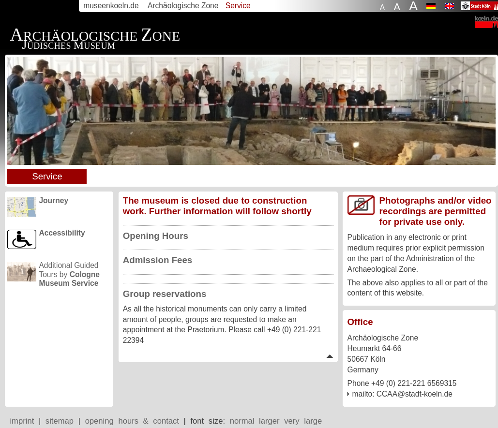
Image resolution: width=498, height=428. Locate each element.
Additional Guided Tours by (69, 271)
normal (242, 421)
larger (269, 421)
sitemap (59, 421)
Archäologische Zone (183, 5)
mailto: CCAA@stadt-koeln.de (402, 394)
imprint (22, 421)
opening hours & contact (132, 421)
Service (47, 176)
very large (303, 421)
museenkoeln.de (110, 5)
